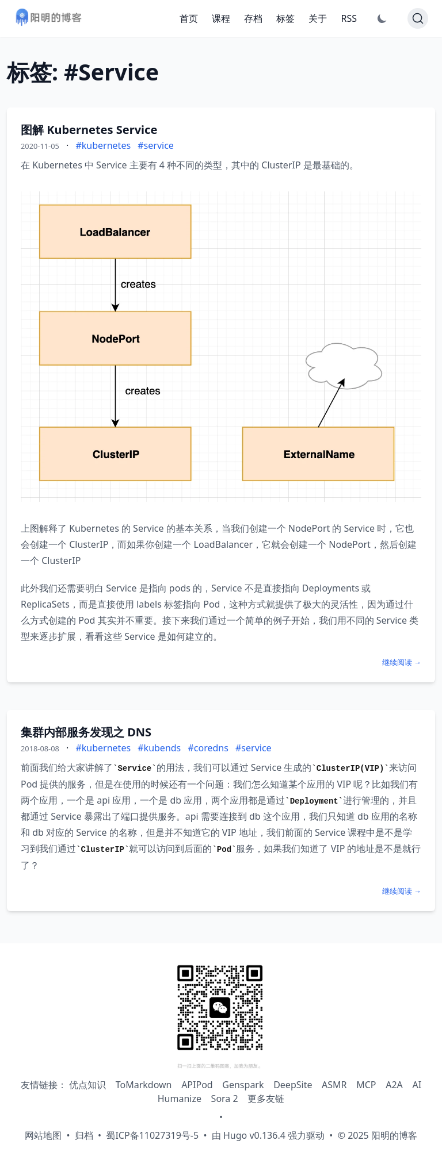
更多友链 (265, 1098)
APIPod (197, 1084)
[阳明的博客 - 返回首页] (48, 18)
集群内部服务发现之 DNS (86, 732)
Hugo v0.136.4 (254, 1135)
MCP (366, 1084)
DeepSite (292, 1084)
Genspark (243, 1084)
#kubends (159, 748)
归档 (84, 1135)
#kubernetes (103, 145)
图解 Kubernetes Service (89, 129)
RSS (349, 18)
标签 (285, 18)
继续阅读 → (401, 662)
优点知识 (87, 1084)
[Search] (417, 18)
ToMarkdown (144, 1084)
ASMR (334, 1084)
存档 (253, 18)
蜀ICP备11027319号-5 (152, 1135)
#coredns (208, 748)
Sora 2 (224, 1098)
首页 (189, 18)
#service (156, 145)
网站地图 (43, 1135)
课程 (221, 18)
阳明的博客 (394, 1135)
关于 (317, 18)
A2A (394, 1084)
